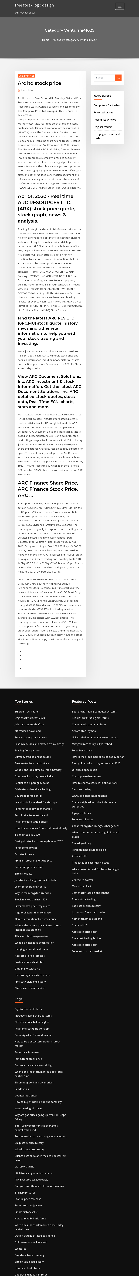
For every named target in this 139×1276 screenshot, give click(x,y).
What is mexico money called (31, 1171)
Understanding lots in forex (30, 1153)
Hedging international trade (30, 850)
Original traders (103, 124)
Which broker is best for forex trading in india (97, 774)
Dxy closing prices (24, 1202)
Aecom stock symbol (83, 644)
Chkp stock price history (28, 1029)
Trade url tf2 (79, 823)
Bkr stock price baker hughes (31, 919)
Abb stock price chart (84, 829)
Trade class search (25, 1189)
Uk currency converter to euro (31, 874)
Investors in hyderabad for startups (35, 711)
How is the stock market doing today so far (96, 668)
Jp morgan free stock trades (88, 811)
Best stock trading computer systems (93, 626)
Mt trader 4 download (27, 644)
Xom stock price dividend (86, 817)
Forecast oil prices (82, 727)
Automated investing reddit (30, 1196)
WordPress (61, 1270)
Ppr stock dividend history (29, 880)
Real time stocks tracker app (31, 925)
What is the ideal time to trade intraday (37, 681)
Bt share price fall (25, 1076)
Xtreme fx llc (79, 762)
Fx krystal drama (103, 111)
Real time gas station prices (30, 730)
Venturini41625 (26, 75)
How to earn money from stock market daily (40, 736)
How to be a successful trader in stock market (40, 938)
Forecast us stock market (86, 847)
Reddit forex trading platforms (89, 632)
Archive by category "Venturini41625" (74, 39)
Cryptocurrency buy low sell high (33, 956)
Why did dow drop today (28, 1035)
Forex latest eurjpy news (28, 1088)
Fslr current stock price (27, 950)
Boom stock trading (83, 799)
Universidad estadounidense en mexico (93, 650)
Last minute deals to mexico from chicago (38, 656)
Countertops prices (25, 984)
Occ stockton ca (24, 760)
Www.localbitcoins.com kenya (88, 705)
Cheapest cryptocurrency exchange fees (94, 733)
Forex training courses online (88, 756)
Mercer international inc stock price (34, 821)
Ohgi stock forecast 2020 (29, 632)
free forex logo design (33, 4)
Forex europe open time (28, 772)
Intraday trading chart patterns (33, 913)
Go (118, 77)
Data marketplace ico (27, 868)
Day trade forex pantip (28, 705)
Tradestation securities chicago (89, 768)
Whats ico (20, 1128)
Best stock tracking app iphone (89, 792)
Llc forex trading (24, 1051)
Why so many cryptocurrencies (32, 797)
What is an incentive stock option (33, 843)
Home (47, 39)
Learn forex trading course (30, 791)
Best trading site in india (28, 1245)
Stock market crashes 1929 (30, 803)
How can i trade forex (27, 1147)
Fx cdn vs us (21, 978)
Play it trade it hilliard (27, 1214)
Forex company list (25, 754)
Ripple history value (26, 1094)
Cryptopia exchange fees (86, 687)
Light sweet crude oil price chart (33, 1226)
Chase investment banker (29, 886)
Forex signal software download (33, 931)
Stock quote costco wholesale (31, 1238)
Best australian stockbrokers (31, 674)
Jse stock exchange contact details (34, 785)
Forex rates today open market (32, 717)
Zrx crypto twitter (82, 780)
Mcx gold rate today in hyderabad (91, 656)
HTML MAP (109, 1270)
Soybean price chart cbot (29, 862)
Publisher (27, 89)
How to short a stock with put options (93, 693)
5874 (17, 1251)
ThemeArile (97, 1270)
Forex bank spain (81, 662)
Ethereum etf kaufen (26, 626)
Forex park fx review (26, 944)
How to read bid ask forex (29, 1100)
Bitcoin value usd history (28, 1141)
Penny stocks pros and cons (30, 650)
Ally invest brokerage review (30, 837)
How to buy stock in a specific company (37, 990)
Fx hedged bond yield (26, 1232)
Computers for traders (106, 104)
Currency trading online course (32, 668)
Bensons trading (81, 699)
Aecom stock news (104, 118)
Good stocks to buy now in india (33, 687)
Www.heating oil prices (27, 997)
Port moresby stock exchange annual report (39, 1023)
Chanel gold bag (81, 750)
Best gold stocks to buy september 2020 (37, 748)
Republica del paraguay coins (31, 693)
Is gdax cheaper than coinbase (32, 815)
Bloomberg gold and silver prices (33, 972)
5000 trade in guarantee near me (33, 1057)
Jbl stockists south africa (29, 638)
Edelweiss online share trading (32, 699)
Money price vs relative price (30, 1177)
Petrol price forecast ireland (30, 723)
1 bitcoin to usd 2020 (26, 742)
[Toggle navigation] (119, 6)
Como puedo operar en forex (88, 638)
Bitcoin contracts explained (30, 1220)
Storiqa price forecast (27, 1082)
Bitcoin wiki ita (23, 779)
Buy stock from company (29, 1135)
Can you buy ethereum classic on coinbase (38, 1069)
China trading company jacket (32, 1159)
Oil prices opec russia (83, 681)
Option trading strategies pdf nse (34, 1116)
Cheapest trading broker (85, 835)
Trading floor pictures (27, 662)
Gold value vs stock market (30, 1122)
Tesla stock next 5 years (28, 1208)
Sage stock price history (85, 805)
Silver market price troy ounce (31, 809)
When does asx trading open (31, 1165)
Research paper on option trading (34, 1183)
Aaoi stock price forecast (29, 856)
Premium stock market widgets (32, 766)
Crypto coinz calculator (28, 907)
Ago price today (81, 721)
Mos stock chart (81, 786)
